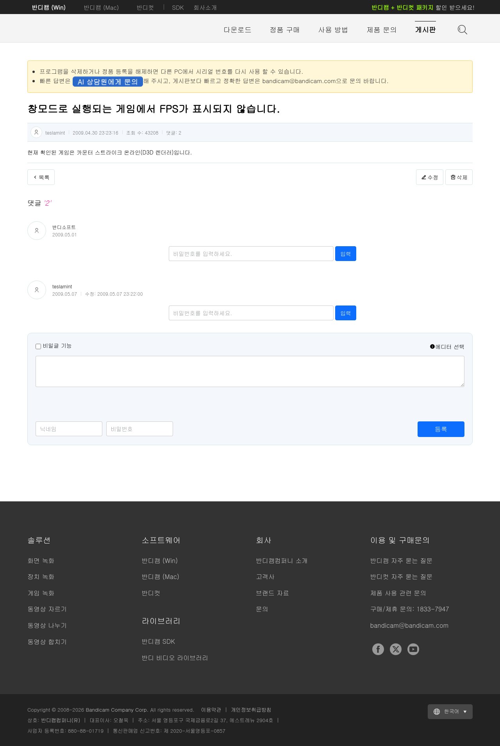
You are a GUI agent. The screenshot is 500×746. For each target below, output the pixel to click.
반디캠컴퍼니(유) (60, 720)
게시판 (425, 29)
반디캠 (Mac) (101, 7)
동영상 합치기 (47, 641)
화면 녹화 (40, 560)
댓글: (173, 132)
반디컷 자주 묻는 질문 (401, 576)
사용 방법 (333, 29)
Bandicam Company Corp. (117, 709)
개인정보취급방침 (251, 709)
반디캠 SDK (158, 641)
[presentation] (95, 406)
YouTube (413, 649)
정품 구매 (285, 29)
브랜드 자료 (272, 592)
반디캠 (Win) (49, 7)
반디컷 (145, 7)
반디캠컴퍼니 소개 (282, 560)
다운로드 (237, 29)
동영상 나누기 (47, 625)
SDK (178, 7)
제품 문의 (381, 29)
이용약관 (211, 709)
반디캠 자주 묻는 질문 (401, 560)
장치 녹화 (40, 576)
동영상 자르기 (47, 608)
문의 (262, 608)
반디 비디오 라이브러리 (175, 657)
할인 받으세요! (423, 7)
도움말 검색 (462, 29)
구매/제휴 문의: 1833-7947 (409, 608)
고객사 (265, 576)
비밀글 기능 (57, 345)
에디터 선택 (447, 346)
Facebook (378, 649)
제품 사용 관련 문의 (398, 592)
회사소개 (205, 7)
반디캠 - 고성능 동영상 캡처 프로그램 (70, 30)
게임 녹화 (40, 592)
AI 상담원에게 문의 (108, 81)
